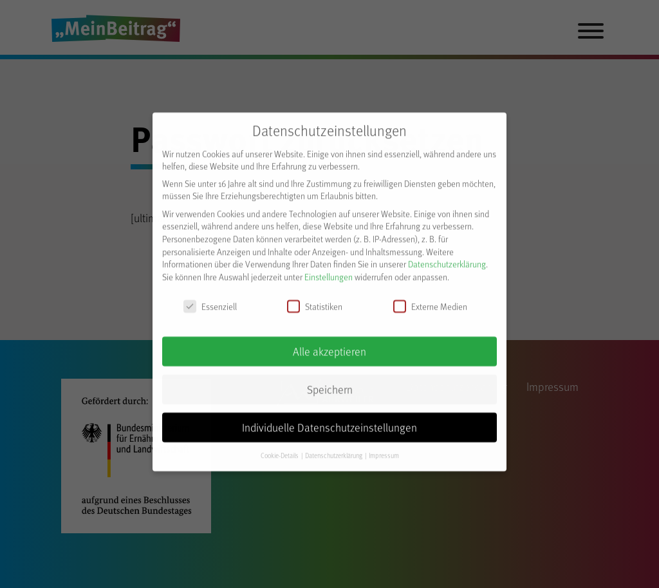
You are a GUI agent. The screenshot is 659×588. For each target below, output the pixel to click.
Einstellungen (328, 269)
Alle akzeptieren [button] (329, 344)
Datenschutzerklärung (447, 257)
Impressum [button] (384, 448)
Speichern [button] (330, 382)
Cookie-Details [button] (280, 448)
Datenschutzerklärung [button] (334, 448)
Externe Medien (430, 299)
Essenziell (210, 299)
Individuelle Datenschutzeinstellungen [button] (329, 420)
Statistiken (314, 299)
